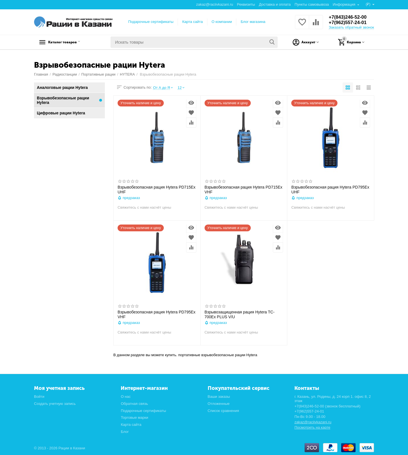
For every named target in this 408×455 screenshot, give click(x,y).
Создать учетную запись (55, 403)
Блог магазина (253, 22)
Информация (344, 4)
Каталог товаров (69, 42)
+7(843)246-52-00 (349, 17)
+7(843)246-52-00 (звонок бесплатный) (327, 406)
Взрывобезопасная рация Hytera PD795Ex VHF (157, 314)
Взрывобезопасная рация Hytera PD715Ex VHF (243, 189)
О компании (222, 22)
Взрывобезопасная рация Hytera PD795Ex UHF (330, 189)
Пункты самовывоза (311, 4)
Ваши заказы (219, 396)
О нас (126, 396)
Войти (39, 396)
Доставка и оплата (274, 4)
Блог (125, 432)
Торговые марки (134, 417)
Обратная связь (134, 403)
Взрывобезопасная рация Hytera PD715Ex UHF (157, 189)
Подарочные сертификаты (151, 22)
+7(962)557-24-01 (349, 22)
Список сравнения (223, 411)
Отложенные (219, 403)
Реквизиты (246, 4)
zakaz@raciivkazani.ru (214, 4)
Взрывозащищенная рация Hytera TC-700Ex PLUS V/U (240, 314)
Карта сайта (192, 22)
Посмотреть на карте (312, 427)
